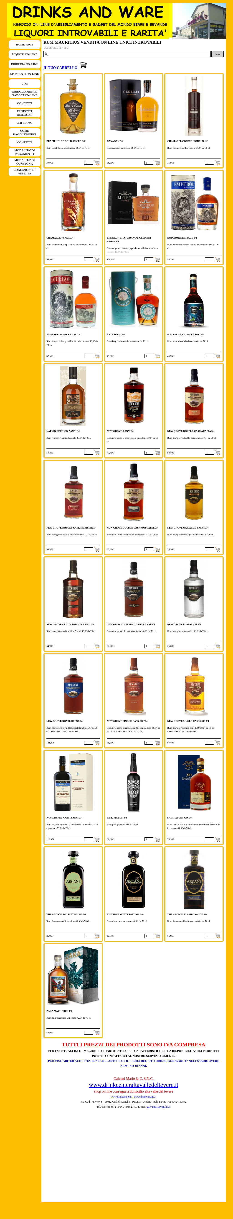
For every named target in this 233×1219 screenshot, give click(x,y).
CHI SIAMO (24, 122)
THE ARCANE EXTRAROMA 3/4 (125, 914)
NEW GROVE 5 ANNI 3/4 (120, 431)
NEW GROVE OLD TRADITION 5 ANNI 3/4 (70, 624)
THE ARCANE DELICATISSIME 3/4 (66, 914)
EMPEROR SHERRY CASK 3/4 (63, 334)
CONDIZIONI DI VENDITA (24, 171)
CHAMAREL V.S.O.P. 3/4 (59, 238)
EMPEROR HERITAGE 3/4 (182, 238)
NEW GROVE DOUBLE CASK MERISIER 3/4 (71, 527)
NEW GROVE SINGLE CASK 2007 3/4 (127, 721)
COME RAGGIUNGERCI (24, 132)
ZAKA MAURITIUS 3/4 (59, 1011)
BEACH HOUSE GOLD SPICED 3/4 (65, 141)
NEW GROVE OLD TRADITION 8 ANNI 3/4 (131, 624)
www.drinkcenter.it (121, 1096)
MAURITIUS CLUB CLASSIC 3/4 (185, 334)
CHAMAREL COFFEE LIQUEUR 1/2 (187, 141)
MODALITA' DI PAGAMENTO (24, 152)
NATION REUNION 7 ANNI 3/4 (63, 431)
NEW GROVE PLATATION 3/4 (184, 624)
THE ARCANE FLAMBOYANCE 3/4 (187, 914)
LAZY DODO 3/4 (116, 334)
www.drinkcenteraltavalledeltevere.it (133, 1084)
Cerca (217, 54)
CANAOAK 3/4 (115, 141)
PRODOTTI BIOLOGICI (24, 112)
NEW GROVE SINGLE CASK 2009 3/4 (188, 721)
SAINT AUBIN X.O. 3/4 (179, 817)
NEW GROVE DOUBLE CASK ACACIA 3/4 (190, 431)
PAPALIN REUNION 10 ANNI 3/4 (64, 817)
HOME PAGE (24, 44)
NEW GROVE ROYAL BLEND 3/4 (64, 721)
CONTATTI (24, 142)
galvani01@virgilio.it (158, 1106)
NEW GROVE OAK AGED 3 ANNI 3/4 (187, 527)
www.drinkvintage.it (145, 1096)
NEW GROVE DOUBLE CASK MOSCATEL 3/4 (132, 527)
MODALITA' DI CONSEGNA (24, 161)
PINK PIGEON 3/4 (117, 817)
